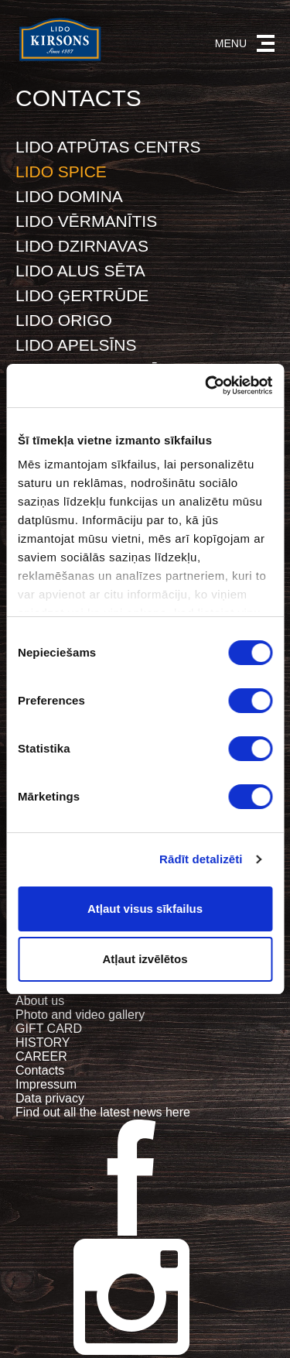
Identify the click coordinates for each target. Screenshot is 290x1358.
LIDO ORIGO (63, 320)
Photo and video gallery (80, 1014)
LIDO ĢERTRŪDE (81, 295)
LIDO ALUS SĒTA (80, 270)
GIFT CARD (48, 1028)
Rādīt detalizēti (200, 859)
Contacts (39, 1070)
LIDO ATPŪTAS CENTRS (108, 147)
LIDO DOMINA (69, 196)
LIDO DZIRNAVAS (81, 246)
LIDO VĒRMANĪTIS (86, 221)
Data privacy (49, 1098)
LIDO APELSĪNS (75, 345)
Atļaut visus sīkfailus (145, 908)
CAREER (41, 1056)
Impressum (46, 1084)
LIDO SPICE (61, 171)
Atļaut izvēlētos (144, 958)
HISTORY (42, 1042)
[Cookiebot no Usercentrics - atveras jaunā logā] (206, 386)
